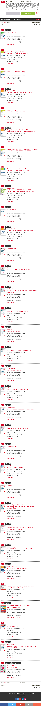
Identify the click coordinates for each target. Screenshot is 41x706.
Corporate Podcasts (14, 370)
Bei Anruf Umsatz (13, 34)
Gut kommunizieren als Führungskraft (21, 230)
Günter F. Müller (20, 71)
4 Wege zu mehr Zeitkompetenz (18, 53)
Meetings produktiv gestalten (18, 428)
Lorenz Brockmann (12, 310)
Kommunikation (12, 626)
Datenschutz (19, 693)
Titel (2, 22)
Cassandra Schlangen (13, 268)
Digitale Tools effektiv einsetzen (19, 350)
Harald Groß (10, 644)
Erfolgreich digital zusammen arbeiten (21, 131)
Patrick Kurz (18, 130)
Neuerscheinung (6, 19)
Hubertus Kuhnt (11, 427)
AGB (14, 693)
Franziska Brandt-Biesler (14, 605)
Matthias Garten (11, 466)
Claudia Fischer (11, 32)
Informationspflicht (28, 693)
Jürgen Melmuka (12, 446)
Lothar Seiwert (11, 52)
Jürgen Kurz (10, 130)
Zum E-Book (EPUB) (13, 617)
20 (2, 24)
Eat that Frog (12, 667)
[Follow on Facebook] (16, 699)
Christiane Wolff (11, 526)
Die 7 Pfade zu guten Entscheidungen (20, 409)
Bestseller (17, 19)
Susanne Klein (11, 91)
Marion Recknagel (12, 586)
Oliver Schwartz (11, 368)
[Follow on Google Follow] (20, 699)
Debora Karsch (11, 71)
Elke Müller (10, 388)
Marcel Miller (25, 130)
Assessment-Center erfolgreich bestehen (22, 250)
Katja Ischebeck (11, 547)
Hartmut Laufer (11, 229)
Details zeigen (37, 13)
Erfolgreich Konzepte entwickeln (19, 548)
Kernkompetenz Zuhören (16, 448)
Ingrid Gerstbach (12, 566)
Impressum (10, 693)
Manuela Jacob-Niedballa (23, 149)
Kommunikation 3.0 (13, 331)
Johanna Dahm (11, 407)
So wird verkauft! (13, 607)
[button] (4, 704)
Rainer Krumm (26, 605)
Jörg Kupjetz (10, 485)
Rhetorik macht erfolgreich (17, 311)
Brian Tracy (10, 665)
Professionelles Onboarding (17, 389)
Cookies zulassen (28, 13)
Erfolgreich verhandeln (16, 487)
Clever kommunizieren (15, 587)
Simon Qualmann (23, 505)
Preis (5, 22)
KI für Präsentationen (15, 467)
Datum (8, 22)
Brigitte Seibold (11, 209)
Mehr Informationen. (16, 10)
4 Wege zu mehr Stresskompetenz (19, 151)
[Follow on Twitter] (18, 699)
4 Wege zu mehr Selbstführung (18, 73)
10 (1, 24)
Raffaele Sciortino (12, 289)
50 (4, 24)
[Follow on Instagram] (25, 699)
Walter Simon (11, 188)
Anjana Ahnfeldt (20, 52)
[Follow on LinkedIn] (23, 699)
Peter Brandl (10, 329)
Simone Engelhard (12, 505)
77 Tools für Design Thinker (17, 568)
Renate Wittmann (12, 169)
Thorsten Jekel (11, 349)
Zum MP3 (10, 597)
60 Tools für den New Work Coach (19, 92)
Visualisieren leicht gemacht (17, 211)
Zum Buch (10, 44)
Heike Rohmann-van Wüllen (26, 586)
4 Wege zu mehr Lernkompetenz (18, 170)
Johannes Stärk (11, 248)
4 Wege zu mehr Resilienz (16, 112)
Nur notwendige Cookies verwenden (12, 13)
